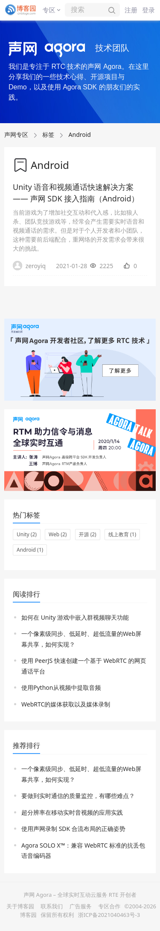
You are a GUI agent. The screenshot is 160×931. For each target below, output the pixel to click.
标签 (48, 134)
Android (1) (30, 549)
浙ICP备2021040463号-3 (109, 915)
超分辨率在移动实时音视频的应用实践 (72, 812)
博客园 (28, 915)
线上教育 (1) (122, 534)
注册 (131, 10)
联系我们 (52, 906)
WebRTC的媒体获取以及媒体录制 (65, 704)
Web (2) (58, 534)
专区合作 (109, 906)
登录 (148, 10)
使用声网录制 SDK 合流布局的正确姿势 (73, 829)
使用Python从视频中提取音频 (61, 687)
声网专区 (16, 134)
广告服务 (81, 906)
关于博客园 (20, 906)
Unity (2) (27, 534)
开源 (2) (87, 534)
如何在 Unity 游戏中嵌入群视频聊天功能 (75, 617)
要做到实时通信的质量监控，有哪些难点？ (78, 796)
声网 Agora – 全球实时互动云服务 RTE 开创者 (80, 894)
